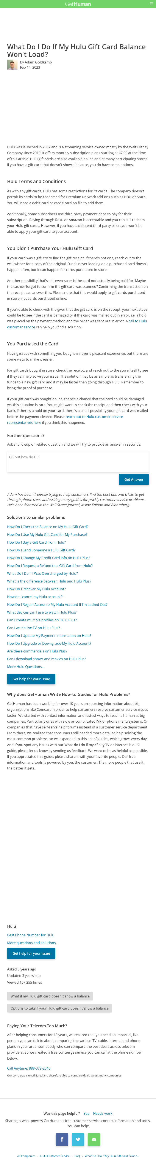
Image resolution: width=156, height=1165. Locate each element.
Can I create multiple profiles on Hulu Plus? (42, 620)
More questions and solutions (31, 942)
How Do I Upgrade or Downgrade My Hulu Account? (49, 643)
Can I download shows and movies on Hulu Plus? (46, 659)
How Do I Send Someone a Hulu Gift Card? (41, 550)
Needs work (102, 1113)
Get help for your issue (31, 679)
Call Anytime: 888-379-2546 (28, 1068)
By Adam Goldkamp (36, 62)
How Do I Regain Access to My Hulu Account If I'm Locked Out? (57, 604)
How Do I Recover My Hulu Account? (36, 589)
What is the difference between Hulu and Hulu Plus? (49, 581)
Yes (86, 1113)
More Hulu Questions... (25, 666)
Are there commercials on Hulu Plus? (37, 651)
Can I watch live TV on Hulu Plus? (33, 627)
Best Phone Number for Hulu (30, 935)
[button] (151, 4)
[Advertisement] (78, 107)
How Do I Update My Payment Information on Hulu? (49, 635)
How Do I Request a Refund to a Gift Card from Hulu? (50, 565)
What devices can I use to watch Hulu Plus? (41, 612)
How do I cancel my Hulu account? (34, 596)
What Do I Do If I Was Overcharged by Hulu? (42, 573)
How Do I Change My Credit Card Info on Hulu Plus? (48, 558)
